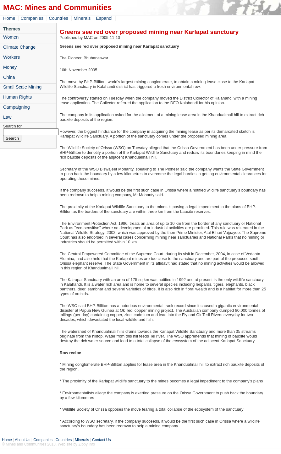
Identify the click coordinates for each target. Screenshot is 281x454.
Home (9, 18)
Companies (31, 18)
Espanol (104, 18)
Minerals (82, 18)
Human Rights (17, 97)
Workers (11, 57)
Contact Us (101, 440)
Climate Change (19, 47)
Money (10, 67)
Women (11, 37)
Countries (58, 18)
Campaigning (16, 107)
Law (7, 117)
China (9, 77)
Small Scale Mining (22, 86)
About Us (22, 440)
